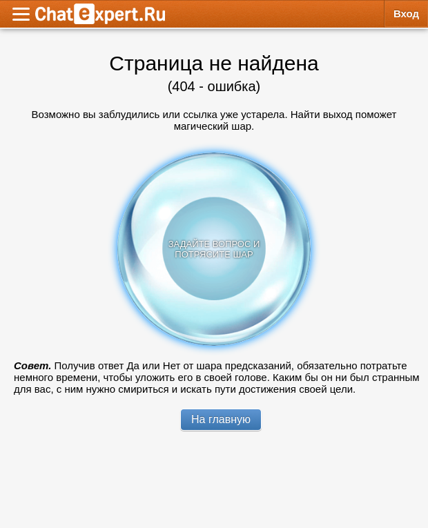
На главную (221, 419)
